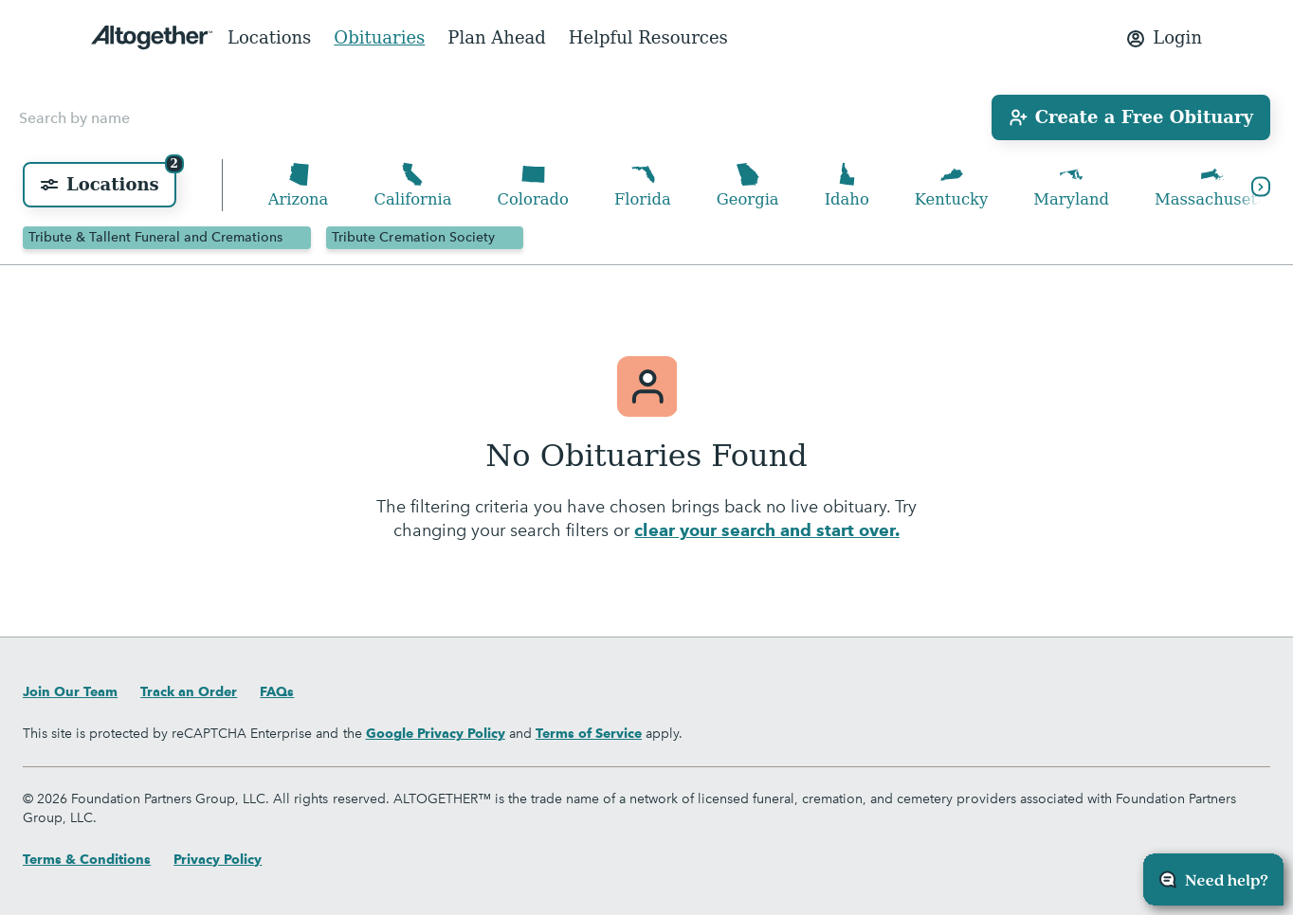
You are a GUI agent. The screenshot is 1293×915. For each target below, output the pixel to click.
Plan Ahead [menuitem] (496, 37)
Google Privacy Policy (435, 733)
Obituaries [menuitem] (379, 37)
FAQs (277, 691)
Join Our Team (70, 691)
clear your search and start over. (766, 533)
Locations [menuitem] (269, 37)
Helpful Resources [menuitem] (648, 37)
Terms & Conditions (87, 859)
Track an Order (188, 691)
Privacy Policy (217, 859)
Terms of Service (589, 733)
